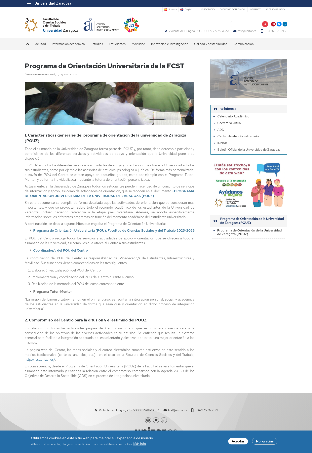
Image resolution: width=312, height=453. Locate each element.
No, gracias (265, 442)
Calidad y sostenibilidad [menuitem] (211, 44)
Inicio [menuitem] (28, 44)
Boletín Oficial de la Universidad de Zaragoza (249, 149)
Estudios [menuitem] (97, 44)
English (188, 9)
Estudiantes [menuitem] (117, 44)
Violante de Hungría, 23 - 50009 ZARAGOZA (199, 31)
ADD (220, 130)
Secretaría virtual (229, 123)
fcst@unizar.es (247, 31)
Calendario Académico (233, 116)
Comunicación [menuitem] (243, 44)
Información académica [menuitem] (68, 44)
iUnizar (222, 143)
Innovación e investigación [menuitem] (169, 44)
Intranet (255, 9)
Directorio (207, 9)
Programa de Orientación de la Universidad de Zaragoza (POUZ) (249, 232)
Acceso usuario (275, 9)
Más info (139, 444)
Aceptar (238, 442)
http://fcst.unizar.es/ (40, 359)
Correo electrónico (232, 9)
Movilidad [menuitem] (138, 44)
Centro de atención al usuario (238, 136)
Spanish (173, 9)
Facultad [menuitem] (40, 44)
